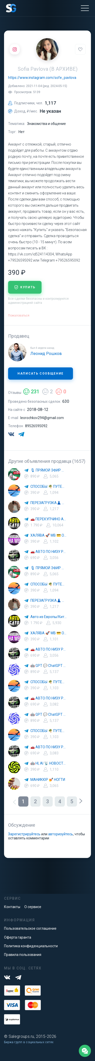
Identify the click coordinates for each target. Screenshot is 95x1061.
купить (24, 287)
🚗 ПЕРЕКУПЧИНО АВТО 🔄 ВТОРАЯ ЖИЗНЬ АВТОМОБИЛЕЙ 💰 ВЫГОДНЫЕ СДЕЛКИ (48, 519)
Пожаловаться (18, 315)
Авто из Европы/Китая (48, 617)
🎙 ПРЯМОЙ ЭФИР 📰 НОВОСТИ (48, 470)
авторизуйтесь (60, 834)
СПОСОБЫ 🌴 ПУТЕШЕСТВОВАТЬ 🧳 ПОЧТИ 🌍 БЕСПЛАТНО (48, 486)
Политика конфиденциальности (31, 946)
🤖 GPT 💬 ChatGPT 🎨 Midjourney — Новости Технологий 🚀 (48, 665)
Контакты (12, 907)
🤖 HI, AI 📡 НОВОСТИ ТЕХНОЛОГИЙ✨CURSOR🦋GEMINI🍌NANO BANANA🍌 (48, 763)
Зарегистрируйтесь (24, 834)
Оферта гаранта (17, 937)
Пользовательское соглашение (30, 928)
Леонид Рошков (46, 353)
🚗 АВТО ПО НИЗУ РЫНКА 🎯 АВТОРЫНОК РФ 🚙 (48, 551)
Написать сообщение (40, 373)
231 (31, 392)
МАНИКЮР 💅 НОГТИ (47, 779)
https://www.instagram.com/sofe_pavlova (42, 78)
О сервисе (32, 907)
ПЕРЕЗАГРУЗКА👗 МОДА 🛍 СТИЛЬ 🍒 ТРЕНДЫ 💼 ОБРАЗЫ (48, 503)
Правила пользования (22, 955)
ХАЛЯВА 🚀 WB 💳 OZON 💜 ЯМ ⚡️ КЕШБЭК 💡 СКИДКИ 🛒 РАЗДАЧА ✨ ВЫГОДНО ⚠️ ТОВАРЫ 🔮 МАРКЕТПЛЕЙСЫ (48, 535)
